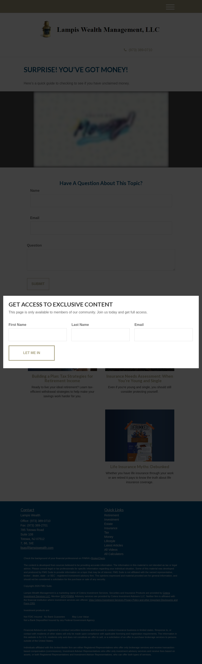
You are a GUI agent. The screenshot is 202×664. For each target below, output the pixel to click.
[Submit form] (32, 353)
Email (139, 325)
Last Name (80, 325)
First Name (17, 325)
